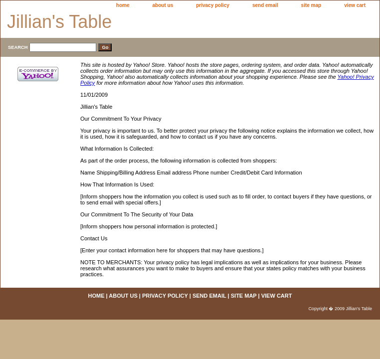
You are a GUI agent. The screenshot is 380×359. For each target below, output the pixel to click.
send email (265, 5)
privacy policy (212, 5)
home (123, 5)
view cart (355, 5)
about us (163, 5)
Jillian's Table (59, 21)
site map (311, 5)
